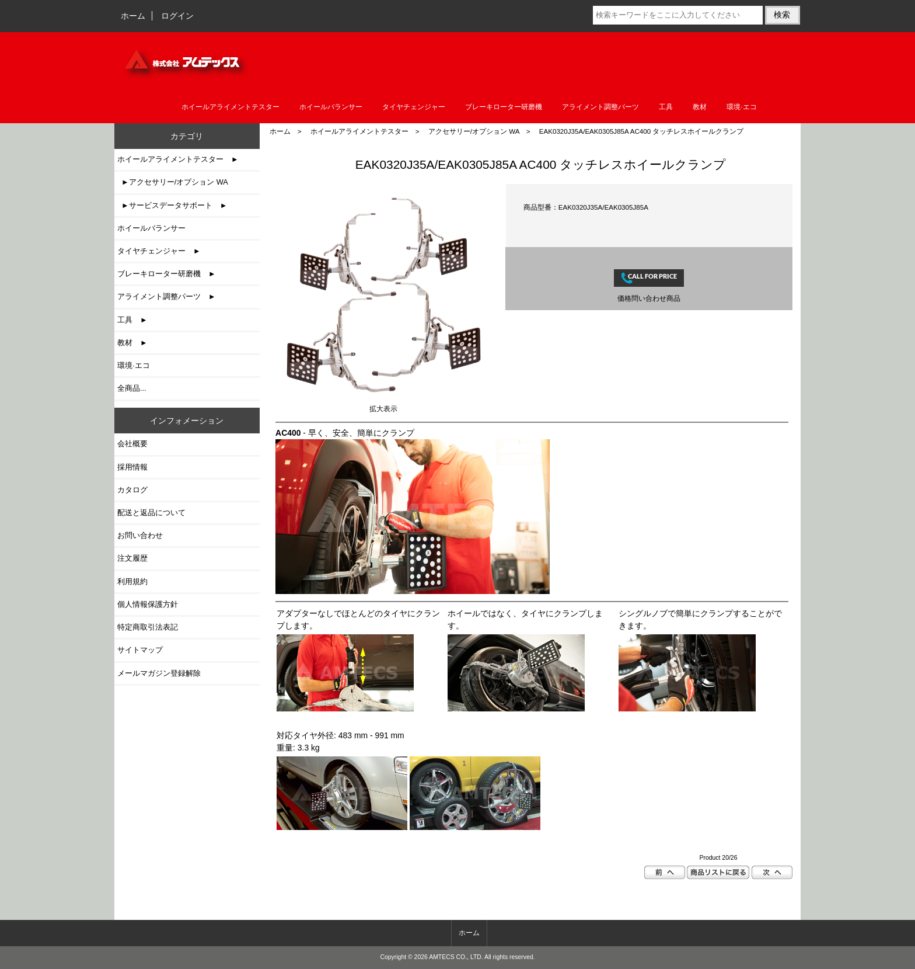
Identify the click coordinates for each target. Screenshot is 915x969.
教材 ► (132, 342)
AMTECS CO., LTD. (456, 957)
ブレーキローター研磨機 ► (166, 273)
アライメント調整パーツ (600, 107)
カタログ (132, 489)
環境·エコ (741, 107)
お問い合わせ (140, 535)
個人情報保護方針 (147, 604)
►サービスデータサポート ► (172, 205)
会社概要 (132, 443)
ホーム (133, 15)
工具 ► (132, 319)
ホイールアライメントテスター (359, 131)
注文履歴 (132, 558)
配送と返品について (151, 512)
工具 (666, 107)
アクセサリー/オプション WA (473, 131)
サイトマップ (140, 649)
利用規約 (132, 581)
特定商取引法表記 (147, 627)
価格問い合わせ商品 (648, 298)
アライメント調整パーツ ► (166, 296)
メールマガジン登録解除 (159, 673)
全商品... (131, 388)
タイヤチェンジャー (413, 107)
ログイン (177, 15)
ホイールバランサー (330, 107)
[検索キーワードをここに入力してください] (677, 15)
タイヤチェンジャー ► (159, 250)
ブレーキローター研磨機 (503, 107)
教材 (700, 107)
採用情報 (132, 467)
